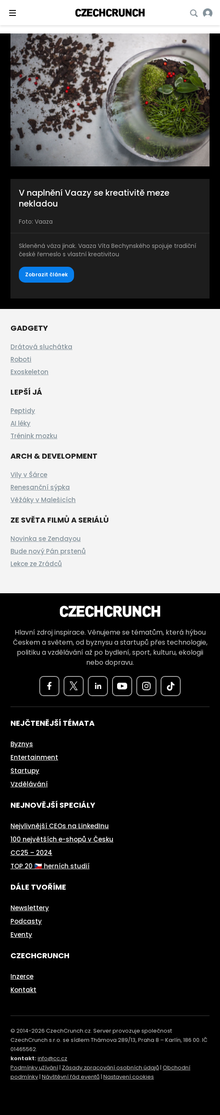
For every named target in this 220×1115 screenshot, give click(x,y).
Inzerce (21, 976)
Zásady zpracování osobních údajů (110, 1068)
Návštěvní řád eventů (71, 1077)
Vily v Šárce (28, 474)
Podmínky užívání (34, 1068)
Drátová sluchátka (41, 346)
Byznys (21, 744)
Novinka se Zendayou (45, 538)
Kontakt (23, 989)
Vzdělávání (29, 784)
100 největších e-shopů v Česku (61, 839)
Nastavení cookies (128, 1077)
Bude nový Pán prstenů (48, 551)
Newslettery (29, 907)
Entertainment (34, 757)
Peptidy (22, 410)
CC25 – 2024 (31, 852)
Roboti (20, 359)
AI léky (20, 423)
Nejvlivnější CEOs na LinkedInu (59, 826)
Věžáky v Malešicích (43, 499)
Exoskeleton (29, 371)
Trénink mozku (33, 435)
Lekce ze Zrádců (36, 563)
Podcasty (26, 921)
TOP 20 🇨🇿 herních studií (50, 866)
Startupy (24, 770)
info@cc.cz (52, 1058)
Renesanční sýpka (40, 487)
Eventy (21, 934)
